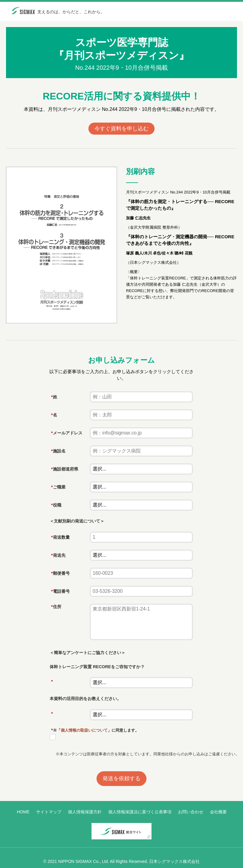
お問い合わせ (190, 811)
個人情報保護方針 (85, 811)
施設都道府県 (64, 469)
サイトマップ (48, 811)
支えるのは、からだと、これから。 (71, 11)
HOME (23, 811)
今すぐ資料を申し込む (121, 129)
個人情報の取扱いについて (84, 730)
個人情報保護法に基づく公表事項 (139, 811)
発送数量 (59, 537)
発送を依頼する (121, 778)
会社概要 (218, 811)
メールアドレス (66, 433)
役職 (55, 505)
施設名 (57, 451)
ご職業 (57, 487)
